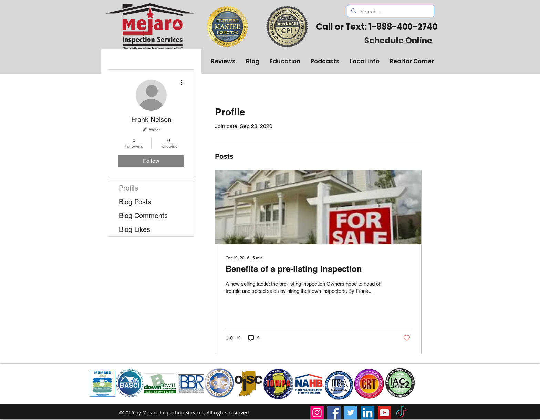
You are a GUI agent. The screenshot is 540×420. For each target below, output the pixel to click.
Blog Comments (143, 216)
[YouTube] (384, 412)
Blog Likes (134, 229)
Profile (128, 188)
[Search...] (389, 11)
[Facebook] (334, 412)
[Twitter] (350, 412)
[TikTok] (401, 412)
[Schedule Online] (398, 40)
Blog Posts (135, 202)
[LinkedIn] (367, 412)
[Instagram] (317, 412)
